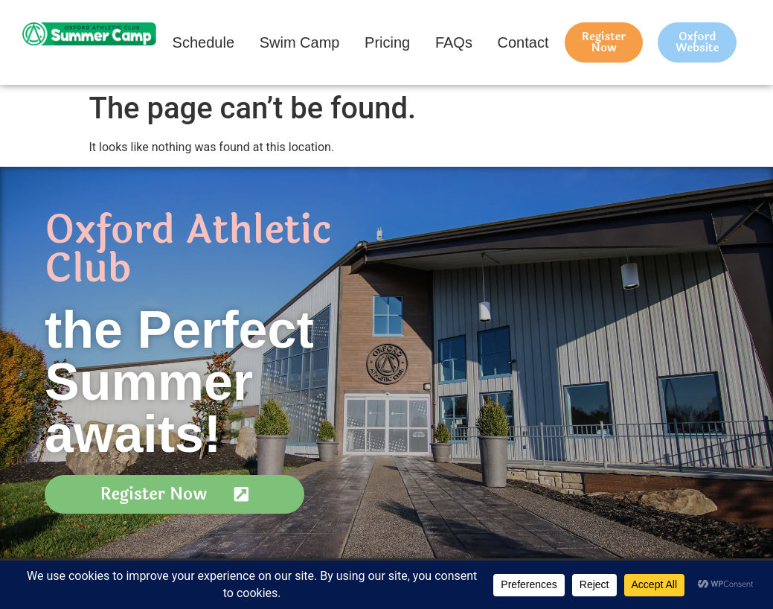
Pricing (387, 42)
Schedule (203, 42)
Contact (523, 42)
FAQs (453, 42)
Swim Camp (300, 42)
